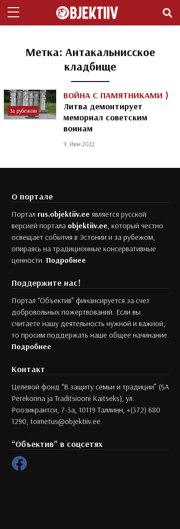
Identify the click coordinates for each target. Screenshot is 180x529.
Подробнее (66, 260)
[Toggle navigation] (167, 13)
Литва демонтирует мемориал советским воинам (115, 112)
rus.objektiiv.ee (63, 214)
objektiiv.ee (88, 225)
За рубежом (23, 110)
